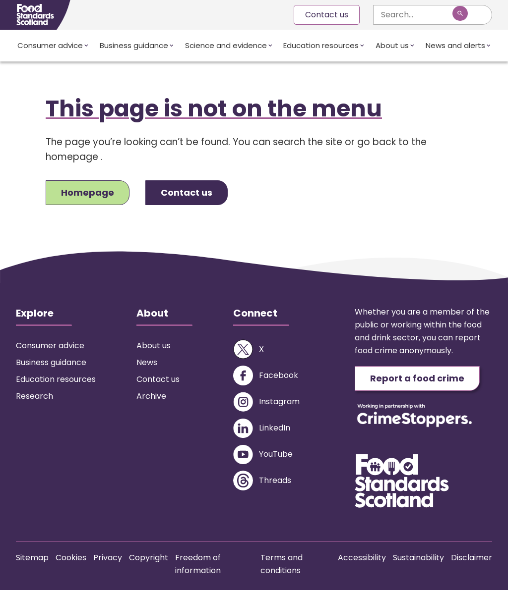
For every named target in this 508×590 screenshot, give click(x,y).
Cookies (71, 557)
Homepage (87, 192)
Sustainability (418, 557)
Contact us (326, 14)
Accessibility (362, 557)
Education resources (321, 45)
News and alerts (455, 45)
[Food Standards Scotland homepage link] (35, 14)
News (146, 362)
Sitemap (32, 557)
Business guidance (134, 45)
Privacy (107, 557)
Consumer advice (50, 45)
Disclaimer (471, 557)
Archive (151, 396)
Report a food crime (417, 378)
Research (34, 396)
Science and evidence (226, 45)
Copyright (148, 557)
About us (392, 45)
